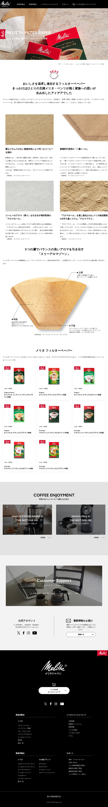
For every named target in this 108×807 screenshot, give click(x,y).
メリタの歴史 (73, 730)
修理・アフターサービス (77, 759)
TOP (59, 64)
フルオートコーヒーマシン (26, 764)
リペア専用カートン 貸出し (77, 774)
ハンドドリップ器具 (24, 728)
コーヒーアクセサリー (25, 734)
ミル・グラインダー (24, 731)
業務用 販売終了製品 (75, 771)
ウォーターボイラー (24, 770)
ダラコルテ (42, 764)
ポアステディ (43, 767)
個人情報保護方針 (54, 797)
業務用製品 (33, 4)
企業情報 (71, 721)
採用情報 (71, 727)
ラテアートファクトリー (47, 772)
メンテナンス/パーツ (24, 778)
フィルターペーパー (24, 737)
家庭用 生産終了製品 (75, 768)
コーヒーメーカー (23, 725)
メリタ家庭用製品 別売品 (77, 765)
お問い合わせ (73, 762)
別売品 (20, 740)
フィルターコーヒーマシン (26, 767)
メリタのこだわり (69, 64)
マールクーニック (45, 770)
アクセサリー (22, 775)
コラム (71, 736)
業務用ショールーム (75, 724)
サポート (65, 4)
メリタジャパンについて (49, 4)
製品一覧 (21, 743)
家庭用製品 (21, 4)
